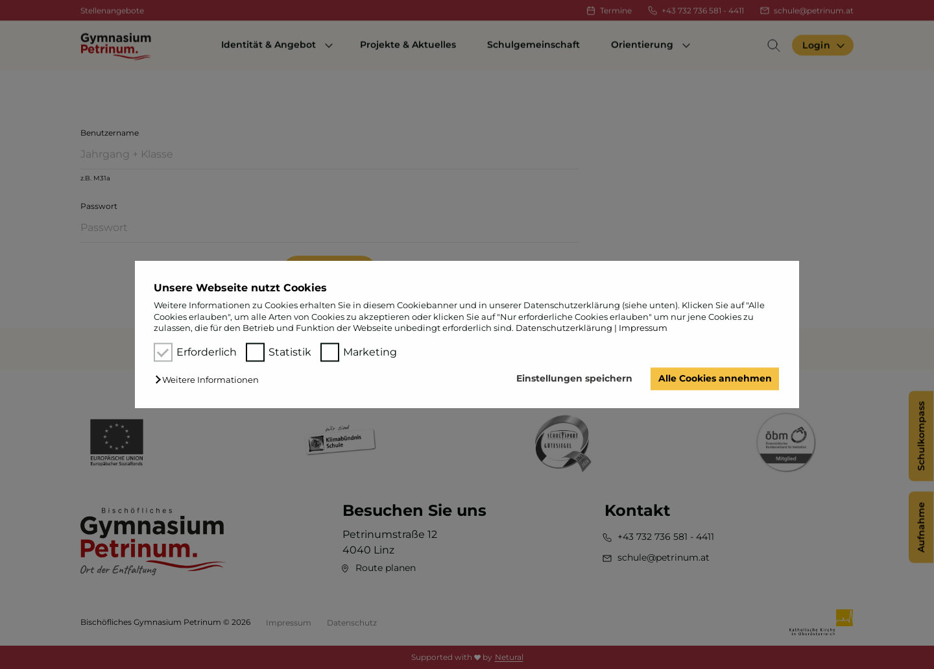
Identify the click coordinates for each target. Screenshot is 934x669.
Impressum (643, 327)
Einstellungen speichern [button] (574, 379)
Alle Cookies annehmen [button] (715, 379)
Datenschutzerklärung (564, 327)
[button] (210, 380)
